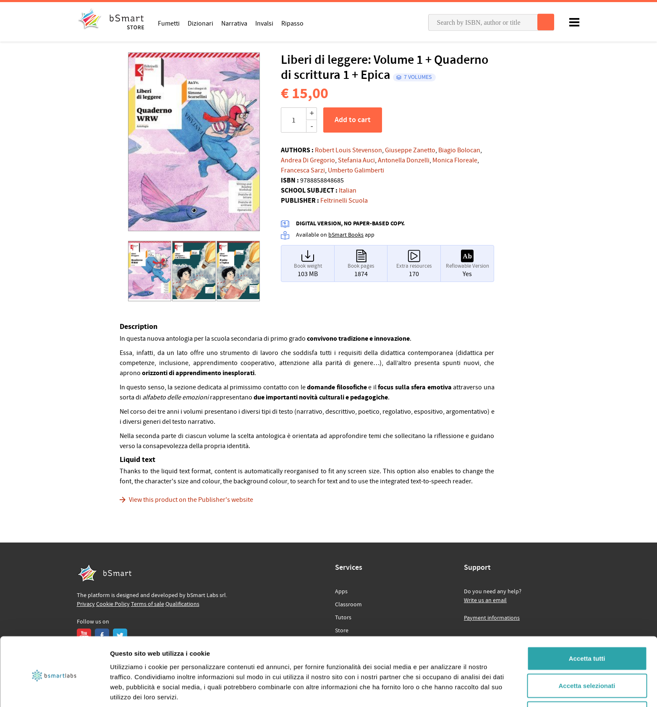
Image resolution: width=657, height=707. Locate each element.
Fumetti (169, 23)
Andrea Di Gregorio (308, 160)
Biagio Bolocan (459, 150)
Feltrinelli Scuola (344, 200)
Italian (347, 190)
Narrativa (234, 23)
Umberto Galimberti (356, 170)
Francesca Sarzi (303, 170)
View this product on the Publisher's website (191, 500)
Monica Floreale (454, 160)
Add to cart (353, 120)
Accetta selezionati (586, 652)
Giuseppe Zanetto (410, 150)
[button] (138, 145)
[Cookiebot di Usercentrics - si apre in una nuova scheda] (54, 690)
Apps (341, 591)
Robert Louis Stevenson (348, 150)
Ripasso (292, 23)
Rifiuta (587, 679)
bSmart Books (346, 235)
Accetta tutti (587, 624)
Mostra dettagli (441, 690)
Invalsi (264, 23)
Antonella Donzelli (403, 160)
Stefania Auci (356, 160)
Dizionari (200, 23)
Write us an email (485, 600)
